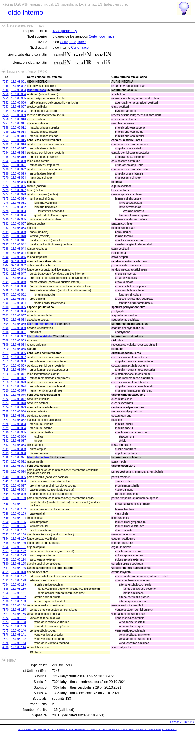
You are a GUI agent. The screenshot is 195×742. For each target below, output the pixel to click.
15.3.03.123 (18, 555)
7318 (5, 382)
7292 (5, 273)
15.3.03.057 (18, 315)
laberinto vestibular (40, 336)
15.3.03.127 (18, 576)
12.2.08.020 (18, 572)
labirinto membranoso (41, 323)
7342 (5, 485)
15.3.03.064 (18, 344)
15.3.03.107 (18, 530)
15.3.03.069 (18, 365)
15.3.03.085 (18, 432)
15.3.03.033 (18, 211)
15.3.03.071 (18, 373)
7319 (5, 386)
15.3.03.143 (18, 643)
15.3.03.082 (18, 419)
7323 (5, 403)
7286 (5, 240)
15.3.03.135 (18, 609)
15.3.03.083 (18, 424)
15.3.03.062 (18, 336)
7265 (5, 156)
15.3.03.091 (18, 457)
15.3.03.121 (18, 547)
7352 (5, 530)
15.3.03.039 (18, 232)
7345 (5, 498)
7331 (5, 436)
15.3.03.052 (18, 294)
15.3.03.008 (18, 110)
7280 (5, 219)
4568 (5, 647)
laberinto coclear (38, 457)
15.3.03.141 (18, 634)
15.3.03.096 (18, 481)
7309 (5, 344)
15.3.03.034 (18, 215)
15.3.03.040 (18, 236)
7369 (5, 605)
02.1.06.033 (18, 261)
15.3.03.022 (18, 169)
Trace (110, 36)
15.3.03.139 (18, 626)
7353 (5, 534)
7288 (5, 248)
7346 (5, 503)
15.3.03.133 (18, 601)
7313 (5, 361)
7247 (5, 81)
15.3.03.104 (18, 517)
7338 (5, 465)
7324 (5, 407)
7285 (5, 236)
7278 (5, 211)
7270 (5, 177)
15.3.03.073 (18, 382)
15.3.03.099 (18, 493)
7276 (5, 202)
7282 (5, 223)
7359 (5, 559)
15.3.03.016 (18, 144)
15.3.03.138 (18, 622)
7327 (5, 419)
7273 (5, 190)
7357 (5, 551)
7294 (5, 282)
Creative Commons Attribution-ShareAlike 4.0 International (132, 729)
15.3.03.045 (18, 257)
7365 (5, 588)
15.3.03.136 (18, 613)
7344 (5, 493)
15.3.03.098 (18, 489)
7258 (5, 127)
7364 (5, 584)
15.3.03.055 (18, 307)
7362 (5, 576)
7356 (5, 547)
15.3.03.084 (18, 428)
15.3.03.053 (18, 298)
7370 (5, 609)
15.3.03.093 (18, 465)
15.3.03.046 (18, 269)
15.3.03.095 (18, 477)
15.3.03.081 (18, 415)
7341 (5, 481)
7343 (5, 489)
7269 (5, 173)
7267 (5, 165)
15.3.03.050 (18, 286)
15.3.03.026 (18, 186)
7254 (5, 110)
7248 (5, 85)
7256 (5, 119)
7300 (5, 307)
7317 (5, 378)
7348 (5, 513)
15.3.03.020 (18, 161)
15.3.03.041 (18, 240)
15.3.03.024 (18, 177)
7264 (5, 152)
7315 (5, 369)
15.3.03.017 (18, 148)
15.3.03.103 (18, 513)
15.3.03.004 (18, 94)
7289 (5, 252)
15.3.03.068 (18, 361)
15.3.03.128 (18, 580)
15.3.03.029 (18, 198)
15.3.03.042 (18, 244)
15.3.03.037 (18, 223)
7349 (5, 517)
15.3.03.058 (18, 319)
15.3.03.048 (18, 277)
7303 (5, 319)
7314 (5, 365)
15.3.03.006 (18, 102)
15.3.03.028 (18, 194)
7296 (5, 290)
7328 (5, 424)
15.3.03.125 (18, 563)
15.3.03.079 (18, 407)
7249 (5, 90)
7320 (5, 390)
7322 (5, 399)
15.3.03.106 (18, 526)
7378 (5, 643)
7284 (5, 232)
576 (5, 261)
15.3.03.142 (18, 638)
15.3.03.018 (18, 152)
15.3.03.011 (18, 123)
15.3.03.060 (18, 328)
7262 (5, 144)
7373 (5, 622)
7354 (5, 538)
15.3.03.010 (18, 119)
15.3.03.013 (18, 131)
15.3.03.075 (18, 390)
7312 (5, 357)
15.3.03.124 (18, 559)
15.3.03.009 (18, 115)
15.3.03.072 (18, 378)
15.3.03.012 (18, 127)
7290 (5, 257)
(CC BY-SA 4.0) (169, 729)
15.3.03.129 (18, 584)
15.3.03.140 (18, 630)
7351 (5, 526)
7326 (5, 415)
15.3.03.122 (18, 551)
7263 (5, 148)
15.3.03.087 (18, 440)
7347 (5, 509)
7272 (5, 186)
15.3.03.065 (18, 348)
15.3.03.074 (18, 386)
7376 (5, 634)
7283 (5, 227)
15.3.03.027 (18, 190)
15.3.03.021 (18, 165)
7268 (5, 169)
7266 (5, 161)
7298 (5, 298)
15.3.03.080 (18, 411)
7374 (5, 626)
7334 (5, 449)
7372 (5, 618)
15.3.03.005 (18, 98)
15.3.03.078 (18, 403)
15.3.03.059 (18, 323)
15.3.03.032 (18, 206)
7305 (5, 328)
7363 (5, 580)
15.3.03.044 (18, 252)
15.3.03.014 (18, 135)
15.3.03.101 (18, 503)
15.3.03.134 (18, 605)
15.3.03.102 (18, 509)
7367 (5, 597)
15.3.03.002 (18, 85)
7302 (5, 315)
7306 (5, 332)
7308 (5, 340)
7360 (5, 563)
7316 (5, 373)
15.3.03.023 (18, 173)
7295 (5, 286)
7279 (5, 215)
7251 (5, 98)
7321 (5, 394)
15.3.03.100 (18, 498)
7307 (5, 336)
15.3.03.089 (18, 449)
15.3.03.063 (18, 340)
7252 (5, 102)
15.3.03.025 (18, 181)
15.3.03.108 (18, 534)
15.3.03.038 (18, 227)
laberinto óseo (36, 90)
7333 (5, 444)
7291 (5, 269)
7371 (5, 613)
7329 (5, 428)
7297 (5, 294)
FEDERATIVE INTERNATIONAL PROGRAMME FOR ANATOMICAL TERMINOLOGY (60, 729)
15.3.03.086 (18, 436)
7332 (5, 440)
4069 (5, 572)
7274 (5, 194)
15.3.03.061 (18, 332)
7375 (5, 630)
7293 (5, 277)
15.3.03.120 (18, 542)
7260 (5, 135)
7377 (5, 638)
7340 (5, 477)
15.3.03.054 (18, 302)
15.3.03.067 (18, 357)
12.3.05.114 (18, 647)
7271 (5, 181)
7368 (5, 601)
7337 (5, 461)
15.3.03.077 (18, 399)
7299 (5, 302)
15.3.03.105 (18, 522)
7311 (5, 353)
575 (5, 265)
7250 (5, 94)
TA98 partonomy (65, 31)
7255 (5, 115)
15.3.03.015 (18, 140)
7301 (5, 311)
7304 (5, 323)
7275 (5, 198)
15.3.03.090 (18, 453)
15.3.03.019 (18, 156)
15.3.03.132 (18, 597)
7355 (5, 542)
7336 (5, 457)
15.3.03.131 (18, 592)
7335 (5, 453)
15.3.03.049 (18, 282)
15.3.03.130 (18, 588)
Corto (93, 36)
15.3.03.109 (18, 538)
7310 (5, 348)
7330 (5, 432)
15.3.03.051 (18, 290)
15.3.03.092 (18, 461)
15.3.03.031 (18, 202)
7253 (5, 106)
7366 (5, 592)
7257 (5, 123)
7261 (5, 140)
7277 (5, 206)
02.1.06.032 (18, 265)
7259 (5, 131)
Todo (101, 36)
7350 (5, 522)
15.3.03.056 (18, 311)
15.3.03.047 (18, 273)
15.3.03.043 (18, 248)
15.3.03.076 (18, 394)
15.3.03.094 (18, 471)
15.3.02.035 (18, 219)
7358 (5, 555)
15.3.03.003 (18, 90)
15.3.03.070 (18, 369)
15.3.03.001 (18, 81)
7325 (5, 411)
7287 (5, 244)
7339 (5, 471)
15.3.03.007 (18, 106)
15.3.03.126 (18, 567)
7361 (5, 567)
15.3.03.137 (18, 618)
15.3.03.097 (18, 485)
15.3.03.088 (18, 444)
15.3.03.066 (18, 353)
